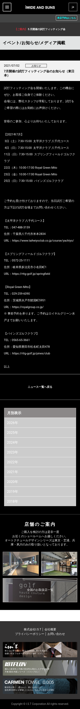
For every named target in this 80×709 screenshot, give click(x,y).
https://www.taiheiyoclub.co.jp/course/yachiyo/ (43, 240)
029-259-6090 (21, 293)
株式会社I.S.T (33, 629)
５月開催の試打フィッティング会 (40, 29)
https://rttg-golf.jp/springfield (31, 274)
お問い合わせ (56, 634)
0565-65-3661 (21, 340)
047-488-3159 (21, 227)
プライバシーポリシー (29, 634)
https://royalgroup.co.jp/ (28, 307)
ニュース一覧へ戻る (40, 386)
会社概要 (50, 629)
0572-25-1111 (21, 260)
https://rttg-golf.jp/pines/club (31, 353)
